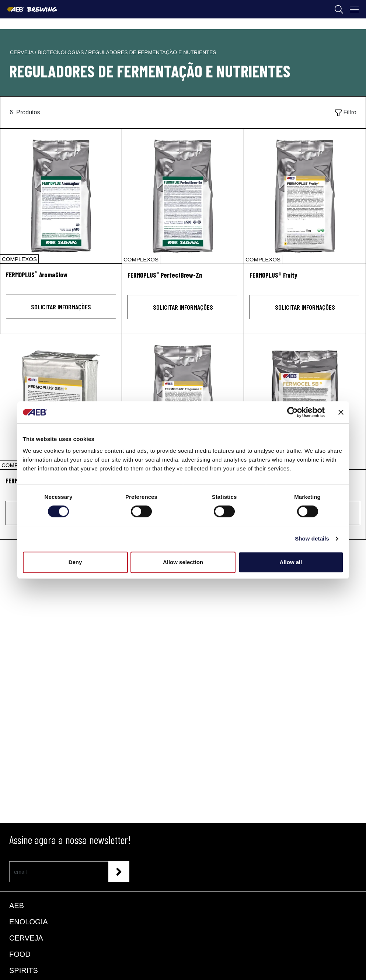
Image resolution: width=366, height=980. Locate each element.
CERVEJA (26, 938)
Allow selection (183, 562)
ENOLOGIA (28, 922)
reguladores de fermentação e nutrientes (152, 52)
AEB (16, 905)
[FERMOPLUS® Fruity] (304, 196)
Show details (312, 538)
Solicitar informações (61, 307)
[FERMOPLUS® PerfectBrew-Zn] (182, 196)
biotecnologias (61, 52)
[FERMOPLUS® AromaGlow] (61, 196)
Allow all (291, 562)
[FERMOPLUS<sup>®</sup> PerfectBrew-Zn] (183, 279)
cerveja (22, 52)
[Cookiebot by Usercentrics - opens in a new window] (292, 412)
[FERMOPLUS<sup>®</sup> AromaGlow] (61, 279)
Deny (75, 562)
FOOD (20, 954)
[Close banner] (341, 412)
